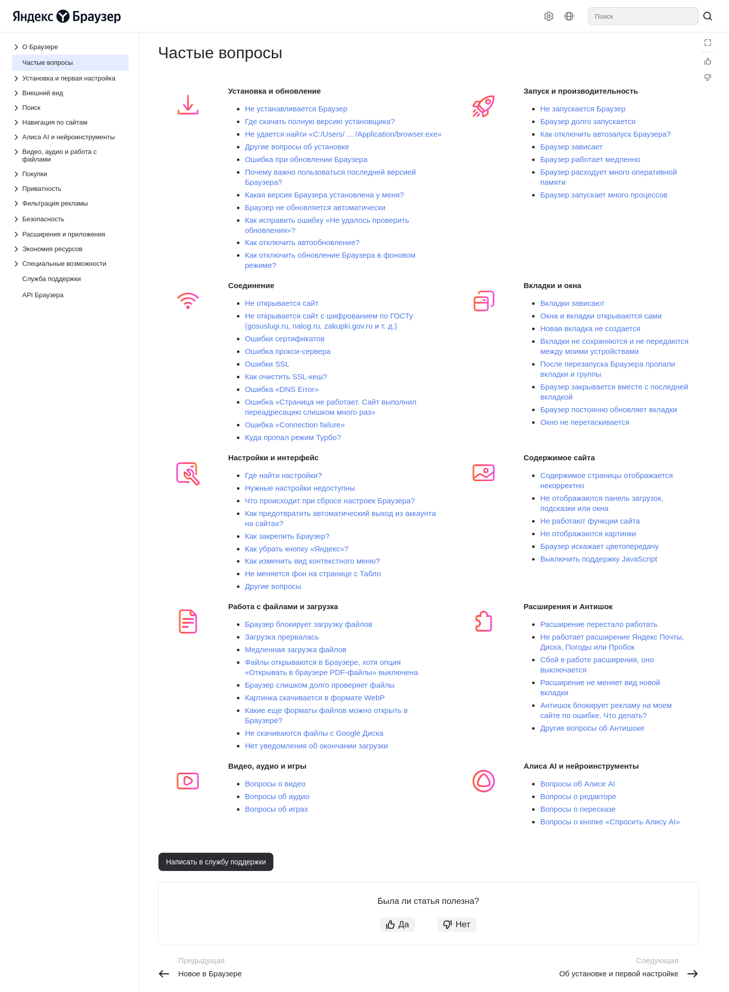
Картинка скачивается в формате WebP (315, 697)
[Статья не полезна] (708, 77)
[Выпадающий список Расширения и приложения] (70, 234)
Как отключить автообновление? (302, 242)
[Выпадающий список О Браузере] (17, 47)
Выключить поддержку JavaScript (598, 558)
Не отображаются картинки (588, 533)
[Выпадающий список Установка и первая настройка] (70, 78)
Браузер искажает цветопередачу (599, 546)
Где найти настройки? (283, 475)
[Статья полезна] (708, 61)
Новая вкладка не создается (590, 328)
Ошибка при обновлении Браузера (306, 159)
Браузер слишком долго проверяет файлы (320, 685)
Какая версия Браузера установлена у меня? (324, 194)
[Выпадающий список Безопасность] (17, 219)
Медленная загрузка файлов (296, 649)
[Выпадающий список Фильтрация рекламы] (70, 203)
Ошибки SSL (267, 364)
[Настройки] (549, 16)
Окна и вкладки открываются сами (601, 315)
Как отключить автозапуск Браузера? (605, 134)
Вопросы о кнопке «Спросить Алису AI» (610, 821)
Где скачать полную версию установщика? (320, 121)
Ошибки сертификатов (285, 338)
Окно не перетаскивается (584, 422)
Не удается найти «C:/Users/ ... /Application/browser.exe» (343, 134)
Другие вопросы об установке (297, 146)
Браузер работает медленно (590, 159)
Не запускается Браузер (582, 108)
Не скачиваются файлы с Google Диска (314, 733)
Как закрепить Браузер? (287, 536)
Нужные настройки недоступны (300, 488)
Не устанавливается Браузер (296, 108)
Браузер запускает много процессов (603, 194)
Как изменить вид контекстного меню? (312, 561)
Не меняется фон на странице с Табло (313, 573)
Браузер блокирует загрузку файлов (309, 624)
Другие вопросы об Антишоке (592, 728)
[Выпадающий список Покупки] (70, 174)
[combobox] (643, 16)
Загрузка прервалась (282, 636)
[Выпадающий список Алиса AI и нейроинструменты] (70, 137)
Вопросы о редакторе (578, 796)
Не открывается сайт (281, 303)
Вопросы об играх (276, 809)
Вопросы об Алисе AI (577, 783)
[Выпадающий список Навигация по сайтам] (70, 122)
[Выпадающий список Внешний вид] (70, 93)
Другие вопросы (273, 586)
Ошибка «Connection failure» (295, 424)
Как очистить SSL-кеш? (286, 376)
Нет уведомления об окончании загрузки (316, 745)
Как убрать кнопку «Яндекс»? (296, 548)
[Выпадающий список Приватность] (70, 188)
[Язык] (569, 16)
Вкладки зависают (572, 303)
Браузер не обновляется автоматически (315, 207)
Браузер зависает (571, 146)
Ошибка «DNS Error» (282, 389)
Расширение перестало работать (598, 624)
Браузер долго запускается (587, 121)
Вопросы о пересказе (578, 809)
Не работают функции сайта (590, 521)
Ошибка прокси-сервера (288, 351)
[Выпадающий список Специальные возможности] (70, 263)
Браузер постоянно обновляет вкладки (608, 409)
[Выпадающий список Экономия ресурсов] (70, 249)
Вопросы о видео (275, 783)
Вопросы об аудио (277, 796)
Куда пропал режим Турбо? (293, 437)
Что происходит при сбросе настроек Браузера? (330, 500)
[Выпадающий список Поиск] (70, 107)
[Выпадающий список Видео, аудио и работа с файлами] (70, 155)
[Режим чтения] (708, 42)
